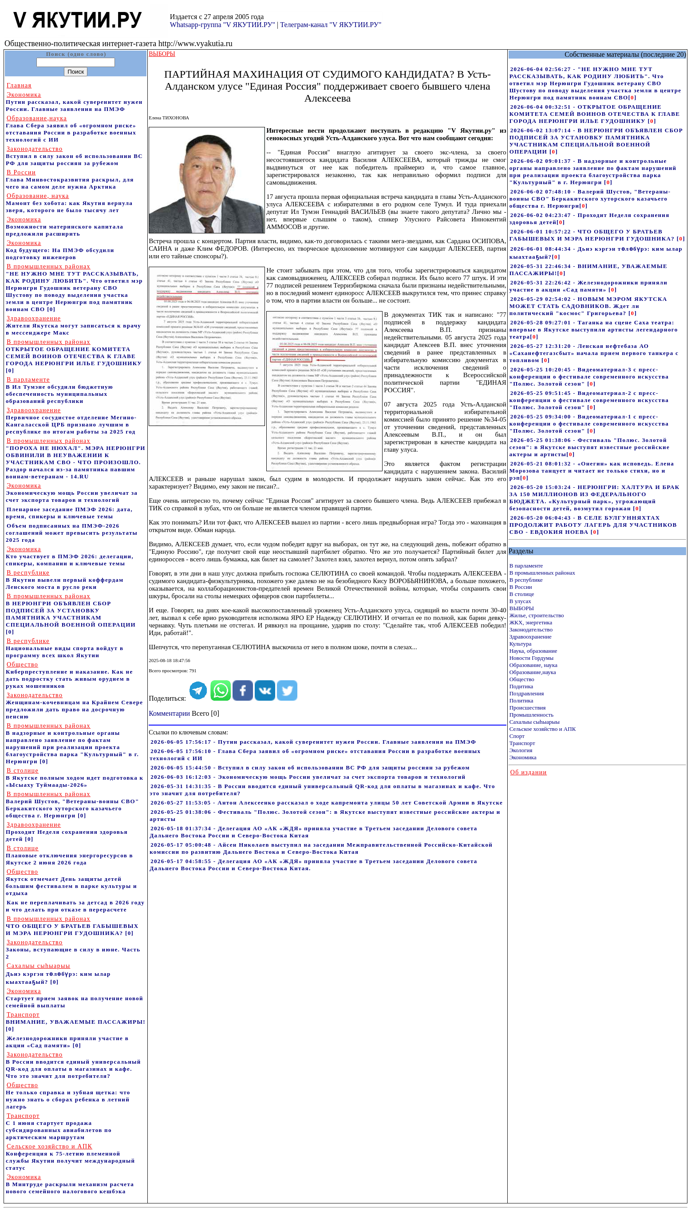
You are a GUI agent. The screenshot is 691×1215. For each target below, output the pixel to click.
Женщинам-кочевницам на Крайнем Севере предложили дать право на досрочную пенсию (74, 706)
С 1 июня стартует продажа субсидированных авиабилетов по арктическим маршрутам (59, 1126)
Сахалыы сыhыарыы (534, 721)
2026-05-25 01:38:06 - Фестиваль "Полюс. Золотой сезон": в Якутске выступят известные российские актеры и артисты (589, 447)
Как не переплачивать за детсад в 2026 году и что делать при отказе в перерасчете (75, 906)
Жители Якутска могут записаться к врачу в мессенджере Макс (73, 325)
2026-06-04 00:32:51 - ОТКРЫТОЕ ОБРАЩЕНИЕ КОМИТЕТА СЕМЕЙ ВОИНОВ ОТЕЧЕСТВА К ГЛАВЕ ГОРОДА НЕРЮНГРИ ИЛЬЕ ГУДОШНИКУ (594, 113)
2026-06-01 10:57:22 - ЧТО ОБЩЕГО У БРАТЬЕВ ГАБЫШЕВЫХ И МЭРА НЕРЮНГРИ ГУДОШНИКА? (593, 235)
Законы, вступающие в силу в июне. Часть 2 (73, 949)
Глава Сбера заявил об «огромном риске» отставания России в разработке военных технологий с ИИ (71, 129)
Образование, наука (533, 665)
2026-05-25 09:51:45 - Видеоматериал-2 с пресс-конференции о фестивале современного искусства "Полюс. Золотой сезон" (589, 400)
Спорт (517, 736)
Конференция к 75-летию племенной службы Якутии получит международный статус (70, 1157)
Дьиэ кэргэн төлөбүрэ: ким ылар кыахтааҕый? (58, 974)
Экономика (523, 757)
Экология (521, 750)
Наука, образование (533, 650)
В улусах (520, 601)
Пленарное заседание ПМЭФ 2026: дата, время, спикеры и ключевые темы (69, 513)
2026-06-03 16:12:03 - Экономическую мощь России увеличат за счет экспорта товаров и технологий (308, 776)
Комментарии (169, 713)
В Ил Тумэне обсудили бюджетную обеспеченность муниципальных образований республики (59, 390)
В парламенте (526, 565)
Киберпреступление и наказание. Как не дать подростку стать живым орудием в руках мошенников (69, 675)
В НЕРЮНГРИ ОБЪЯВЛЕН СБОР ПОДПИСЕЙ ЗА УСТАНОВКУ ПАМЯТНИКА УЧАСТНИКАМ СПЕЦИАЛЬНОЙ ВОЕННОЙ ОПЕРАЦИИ (71, 610)
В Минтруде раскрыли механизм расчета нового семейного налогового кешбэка (70, 1184)
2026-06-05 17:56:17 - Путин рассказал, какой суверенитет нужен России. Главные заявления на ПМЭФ (313, 741)
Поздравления (526, 693)
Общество (521, 679)
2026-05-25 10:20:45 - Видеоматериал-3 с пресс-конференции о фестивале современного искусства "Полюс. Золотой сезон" (589, 376)
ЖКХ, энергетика (530, 622)
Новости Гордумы (531, 658)
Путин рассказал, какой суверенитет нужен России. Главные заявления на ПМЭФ (74, 101)
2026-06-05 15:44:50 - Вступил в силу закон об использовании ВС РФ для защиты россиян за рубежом (310, 767)
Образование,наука (532, 672)
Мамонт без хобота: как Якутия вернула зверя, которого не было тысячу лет (69, 203)
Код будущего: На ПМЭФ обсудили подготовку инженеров (60, 250)
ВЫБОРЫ (521, 608)
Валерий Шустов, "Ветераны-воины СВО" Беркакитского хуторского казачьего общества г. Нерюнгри (72, 805)
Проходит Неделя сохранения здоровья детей (67, 831)
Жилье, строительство (536, 615)
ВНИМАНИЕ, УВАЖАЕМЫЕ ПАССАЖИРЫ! (76, 1018)
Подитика (521, 686)
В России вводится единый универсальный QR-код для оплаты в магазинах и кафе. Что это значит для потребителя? (73, 1065)
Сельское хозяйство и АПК (542, 729)
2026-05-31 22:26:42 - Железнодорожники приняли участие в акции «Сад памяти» (588, 286)
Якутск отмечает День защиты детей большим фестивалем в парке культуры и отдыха (71, 882)
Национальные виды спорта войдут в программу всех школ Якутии (64, 648)
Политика (521, 700)
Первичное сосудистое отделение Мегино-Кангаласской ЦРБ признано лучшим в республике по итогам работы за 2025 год (71, 421)
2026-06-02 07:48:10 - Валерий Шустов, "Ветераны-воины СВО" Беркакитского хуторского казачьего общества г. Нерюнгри (590, 198)
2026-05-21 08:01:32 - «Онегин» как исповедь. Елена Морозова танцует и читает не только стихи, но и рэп (591, 470)
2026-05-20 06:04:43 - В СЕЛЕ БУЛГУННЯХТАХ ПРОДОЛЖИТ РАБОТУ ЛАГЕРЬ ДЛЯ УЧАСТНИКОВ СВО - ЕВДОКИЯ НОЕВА (593, 524)
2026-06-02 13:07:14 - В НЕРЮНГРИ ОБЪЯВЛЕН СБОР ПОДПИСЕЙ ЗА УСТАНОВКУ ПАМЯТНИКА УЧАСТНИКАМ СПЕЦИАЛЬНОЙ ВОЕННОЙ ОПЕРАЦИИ (596, 141)
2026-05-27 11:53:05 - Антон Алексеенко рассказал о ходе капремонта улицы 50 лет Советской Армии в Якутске (326, 802)
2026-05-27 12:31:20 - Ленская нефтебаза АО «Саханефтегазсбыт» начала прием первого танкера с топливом (594, 353)
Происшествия (527, 707)
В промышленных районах (542, 572)
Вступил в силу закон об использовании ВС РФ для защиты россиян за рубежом (74, 156)
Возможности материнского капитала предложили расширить (64, 226)
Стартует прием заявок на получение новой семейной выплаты (74, 998)
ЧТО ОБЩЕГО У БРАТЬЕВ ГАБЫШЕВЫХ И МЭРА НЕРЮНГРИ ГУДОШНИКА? (72, 925)
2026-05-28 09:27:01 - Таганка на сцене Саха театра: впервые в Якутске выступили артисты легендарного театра (593, 329)
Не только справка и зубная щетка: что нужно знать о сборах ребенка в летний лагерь (68, 1096)
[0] (51, 309)
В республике (526, 579)
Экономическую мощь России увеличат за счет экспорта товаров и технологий (72, 492)
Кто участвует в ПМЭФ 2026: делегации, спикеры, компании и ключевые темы (70, 556)
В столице (521, 594)
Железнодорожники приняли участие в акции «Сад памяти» (67, 1042)
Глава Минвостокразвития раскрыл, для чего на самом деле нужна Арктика (70, 179)
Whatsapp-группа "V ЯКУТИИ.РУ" (222, 24)
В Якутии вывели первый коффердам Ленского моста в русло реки (64, 579)
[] (632, 97)
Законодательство (531, 629)
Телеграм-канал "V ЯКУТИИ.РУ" (330, 24)
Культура (520, 643)
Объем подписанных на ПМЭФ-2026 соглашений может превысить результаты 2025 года (72, 532)
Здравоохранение (530, 636)
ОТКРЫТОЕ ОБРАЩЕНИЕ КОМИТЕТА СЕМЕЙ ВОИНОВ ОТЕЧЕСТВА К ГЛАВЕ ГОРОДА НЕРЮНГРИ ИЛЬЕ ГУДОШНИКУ (74, 353)
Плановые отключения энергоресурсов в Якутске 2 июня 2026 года (69, 855)
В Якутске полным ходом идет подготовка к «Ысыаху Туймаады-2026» (74, 777)
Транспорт (522, 743)
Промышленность (531, 714)
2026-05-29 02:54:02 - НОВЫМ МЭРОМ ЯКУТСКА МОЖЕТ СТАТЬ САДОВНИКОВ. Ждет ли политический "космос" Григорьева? (588, 306)
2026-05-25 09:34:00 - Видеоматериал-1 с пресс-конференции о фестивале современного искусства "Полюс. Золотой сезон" (589, 423)
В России (520, 587)
